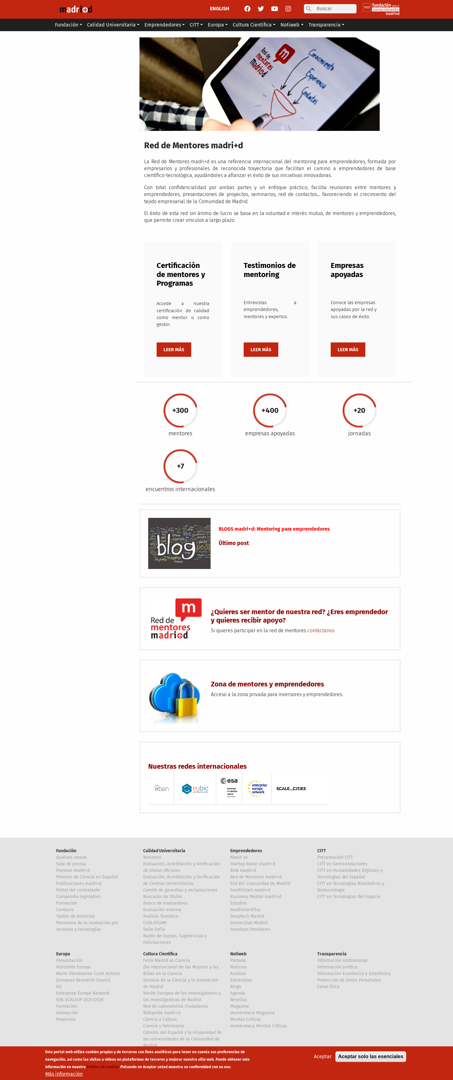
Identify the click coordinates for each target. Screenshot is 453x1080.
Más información (64, 1074)
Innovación (67, 1012)
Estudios (238, 903)
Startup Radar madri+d (252, 864)
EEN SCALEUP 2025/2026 (79, 999)
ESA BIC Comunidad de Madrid (260, 883)
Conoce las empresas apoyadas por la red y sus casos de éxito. (354, 309)
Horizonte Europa (73, 967)
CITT (321, 850)
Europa (63, 954)
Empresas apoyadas (347, 270)
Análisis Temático (160, 916)
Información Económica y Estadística (354, 973)
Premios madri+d (73, 870)
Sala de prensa (71, 864)
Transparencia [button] (325, 25)
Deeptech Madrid (247, 916)
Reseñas (238, 999)
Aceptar (323, 1056)
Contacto (65, 909)
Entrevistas (241, 980)
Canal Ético (328, 986)
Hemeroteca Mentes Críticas (258, 1026)
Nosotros (152, 857)
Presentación (69, 960)
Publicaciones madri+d (78, 883)
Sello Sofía (154, 929)
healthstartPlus (245, 909)
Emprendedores (246, 850)
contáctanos (320, 630)
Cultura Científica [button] (252, 25)
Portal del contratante (78, 890)
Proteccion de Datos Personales (349, 980)
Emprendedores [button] (162, 25)
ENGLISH (219, 9)
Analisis (238, 973)
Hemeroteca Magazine (252, 1012)
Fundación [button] (66, 25)
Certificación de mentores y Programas (181, 274)
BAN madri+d (243, 870)
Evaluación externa (162, 909)
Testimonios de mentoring (270, 270)
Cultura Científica (160, 954)
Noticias (238, 967)
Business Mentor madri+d (255, 896)
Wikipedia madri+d (161, 1012)
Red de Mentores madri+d (255, 877)
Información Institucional (342, 960)
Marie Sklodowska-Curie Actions (88, 973)
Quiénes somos (71, 857)
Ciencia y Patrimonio (163, 1026)
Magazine (239, 1006)
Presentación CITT (335, 857)
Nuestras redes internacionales (197, 766)
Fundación (66, 850)
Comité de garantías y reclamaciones (180, 890)
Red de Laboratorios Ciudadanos (175, 1006)
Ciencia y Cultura (160, 1019)
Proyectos (66, 1019)
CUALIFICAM (154, 922)
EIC (59, 986)
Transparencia (332, 954)
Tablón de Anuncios (75, 916)
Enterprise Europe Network (82, 993)
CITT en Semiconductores (342, 864)
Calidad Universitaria (164, 850)
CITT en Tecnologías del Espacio (348, 896)
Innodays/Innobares (250, 929)
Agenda (237, 993)
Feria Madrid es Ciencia (166, 960)
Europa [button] (216, 25)
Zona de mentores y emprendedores (267, 684)
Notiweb (238, 954)
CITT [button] (194, 25)
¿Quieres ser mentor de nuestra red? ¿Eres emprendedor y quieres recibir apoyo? (299, 616)
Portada (238, 960)
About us (239, 857)
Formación (66, 903)
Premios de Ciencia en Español (87, 877)
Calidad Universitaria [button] (111, 25)
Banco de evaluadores (165, 903)
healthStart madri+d (250, 890)
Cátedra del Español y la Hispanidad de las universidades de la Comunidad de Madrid (182, 1039)
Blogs (235, 986)
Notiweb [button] (290, 25)
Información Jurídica (337, 967)
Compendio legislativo (78, 896)
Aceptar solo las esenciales (370, 1056)
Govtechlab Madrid (249, 922)
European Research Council (83, 980)
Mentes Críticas (245, 1019)
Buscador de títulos (162, 896)
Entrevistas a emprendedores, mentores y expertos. (270, 309)
